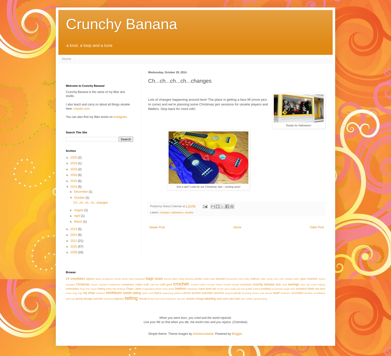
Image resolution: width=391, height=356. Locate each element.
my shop (89, 293)
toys (157, 298)
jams (227, 288)
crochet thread (231, 284)
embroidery (72, 288)
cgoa (303, 278)
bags (150, 278)
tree (162, 298)
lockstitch (301, 288)
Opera (157, 292)
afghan (90, 278)
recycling (246, 293)
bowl (212, 278)
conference (114, 284)
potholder (207, 292)
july (238, 288)
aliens (98, 278)
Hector (220, 288)
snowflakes (319, 293)
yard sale (234, 298)
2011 (74, 241)
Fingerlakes (148, 288)
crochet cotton (198, 284)
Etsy (82, 288)
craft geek (166, 284)
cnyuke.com (82, 108)
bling (181, 278)
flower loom (162, 288)
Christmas (82, 284)
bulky (247, 278)
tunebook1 (170, 298)
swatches (109, 298)
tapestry (119, 298)
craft (146, 284)
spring (79, 298)
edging (321, 284)
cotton (138, 284)
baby (131, 278)
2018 (74, 169)
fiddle (109, 288)
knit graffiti (246, 288)
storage (88, 298)
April (77, 216)
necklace (100, 293)
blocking (189, 278)
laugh (287, 288)
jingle (233, 288)
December (81, 191)
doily (278, 284)
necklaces (114, 293)
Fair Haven (91, 288)
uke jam (181, 298)
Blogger (237, 334)
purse (237, 292)
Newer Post (157, 227)
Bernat (167, 278)
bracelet (220, 278)
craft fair (154, 284)
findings (121, 288)
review (255, 293)
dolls (284, 284)
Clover (94, 284)
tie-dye (151, 298)
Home (66, 59)
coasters (102, 284)
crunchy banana (263, 284)
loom (311, 288)
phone (187, 292)
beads (159, 278)
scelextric (286, 293)
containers (127, 284)
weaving (210, 298)
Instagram (120, 117)
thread (143, 298)
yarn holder (247, 298)
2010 (74, 246)
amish (118, 278)
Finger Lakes (134, 288)
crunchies (245, 284)
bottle (206, 278)
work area (222, 298)
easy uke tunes (308, 284)
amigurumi (108, 278)
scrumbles (297, 292)
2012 (74, 235)
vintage (199, 298)
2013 (74, 229)
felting (101, 288)
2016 (74, 175)
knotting (266, 288)
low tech (320, 288)
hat (214, 288)
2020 (74, 157)
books (198, 278)
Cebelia (289, 278)
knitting (256, 288)
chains (321, 278)
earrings (293, 284)
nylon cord (147, 293)
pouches (219, 292)
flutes (171, 288)
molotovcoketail (203, 334)
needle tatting (132, 293)
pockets (196, 292)
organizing (167, 293)
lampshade (277, 288)
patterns (178, 293)
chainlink (312, 278)
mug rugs (77, 293)
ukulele (189, 212)
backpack (140, 278)
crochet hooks (214, 284)
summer (98, 298)
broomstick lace (234, 278)
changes (165, 212)
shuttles (308, 293)
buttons (255, 278)
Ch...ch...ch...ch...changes (90, 202)
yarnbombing (260, 298)
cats (281, 278)
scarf (276, 293)
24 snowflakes (75, 278)
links (293, 288)
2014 (74, 186)
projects (229, 293)
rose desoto (266, 293)
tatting (131, 298)
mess (69, 293)
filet (114, 288)
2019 (74, 163)
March (78, 221)
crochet (181, 283)
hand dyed (205, 288)
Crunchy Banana (121, 24)
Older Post (317, 227)
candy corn (272, 278)
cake (262, 278)
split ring (70, 298)
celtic (296, 278)
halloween (177, 212)
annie (125, 278)
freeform (180, 288)
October (80, 197)
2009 (74, 252)
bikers (175, 278)
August (79, 210)
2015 (74, 181)
